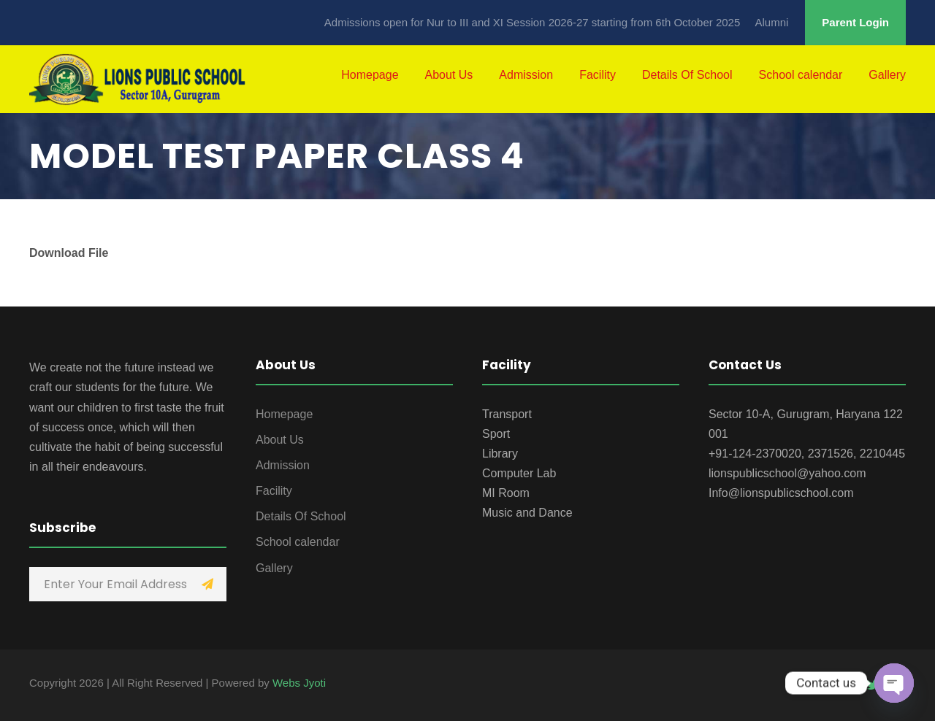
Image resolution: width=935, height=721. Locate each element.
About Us (449, 75)
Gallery (887, 75)
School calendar (801, 75)
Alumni (771, 22)
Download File (68, 253)
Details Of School (687, 75)
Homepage (369, 75)
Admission (526, 75)
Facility (597, 75)
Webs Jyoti (299, 682)
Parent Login (855, 22)
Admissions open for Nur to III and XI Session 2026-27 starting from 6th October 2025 (532, 22)
